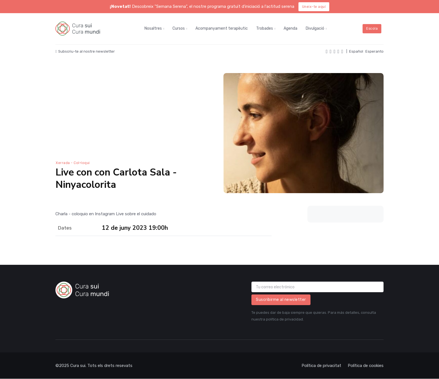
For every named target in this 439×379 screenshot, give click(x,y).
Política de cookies (366, 365)
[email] (317, 287)
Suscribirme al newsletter (281, 299)
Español (356, 51)
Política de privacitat (321, 365)
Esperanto (374, 51)
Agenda (290, 28)
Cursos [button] (178, 28)
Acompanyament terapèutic (221, 28)
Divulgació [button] (315, 28)
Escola (372, 29)
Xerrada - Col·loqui (73, 163)
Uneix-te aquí (314, 7)
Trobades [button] (264, 28)
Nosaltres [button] (153, 28)
